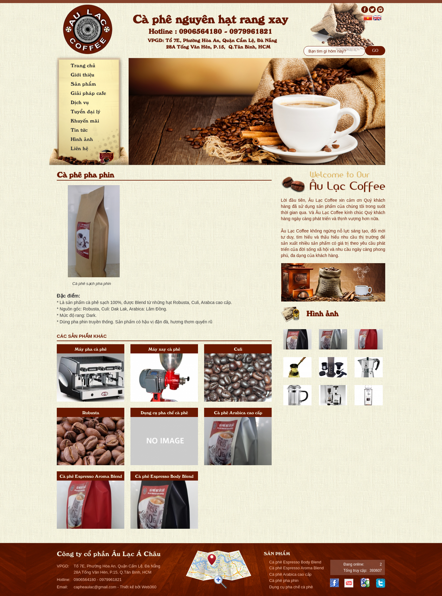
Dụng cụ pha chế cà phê (164, 412)
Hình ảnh (82, 138)
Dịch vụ (80, 102)
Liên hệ (79, 148)
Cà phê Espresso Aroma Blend (91, 476)
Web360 (149, 587)
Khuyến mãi (85, 120)
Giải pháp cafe (88, 92)
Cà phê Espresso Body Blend (164, 476)
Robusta (90, 412)
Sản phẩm (83, 83)
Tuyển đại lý (85, 111)
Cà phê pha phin (283, 580)
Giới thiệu (82, 74)
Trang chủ (83, 65)
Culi (238, 349)
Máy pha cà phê (91, 349)
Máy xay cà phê (164, 349)
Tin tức (79, 129)
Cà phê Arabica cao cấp (238, 412)
